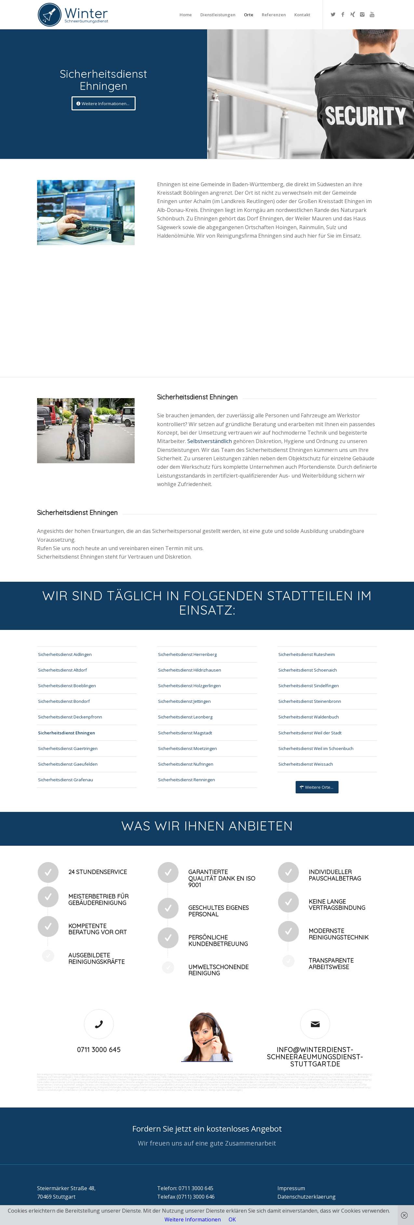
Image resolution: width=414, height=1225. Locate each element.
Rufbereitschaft (327, 1087)
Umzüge (179, 1084)
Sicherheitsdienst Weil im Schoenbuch (316, 748)
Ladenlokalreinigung (154, 1074)
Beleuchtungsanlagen (231, 1079)
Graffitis (63, 1079)
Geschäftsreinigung (99, 1074)
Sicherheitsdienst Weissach (305, 764)
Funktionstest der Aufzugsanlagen (298, 1087)
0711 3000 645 (99, 1050)
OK (232, 1219)
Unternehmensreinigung (246, 1074)
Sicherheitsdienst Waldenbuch (308, 717)
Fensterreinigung (289, 1082)
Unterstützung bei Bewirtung (353, 1087)
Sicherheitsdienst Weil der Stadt (309, 733)
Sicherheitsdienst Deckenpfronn (70, 717)
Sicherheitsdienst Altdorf (62, 670)
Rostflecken (120, 1079)
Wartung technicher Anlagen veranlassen (76, 1084)
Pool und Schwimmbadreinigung (189, 1082)
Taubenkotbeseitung (297, 1074)
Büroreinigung (44, 1074)
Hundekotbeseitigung (272, 1074)
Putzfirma (278, 1079)
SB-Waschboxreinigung (146, 1077)
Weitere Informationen (193, 1219)
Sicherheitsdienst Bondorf (64, 701)
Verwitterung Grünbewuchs (96, 1079)
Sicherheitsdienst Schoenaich (307, 670)
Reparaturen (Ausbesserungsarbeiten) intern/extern (262, 1084)
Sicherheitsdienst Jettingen (184, 701)
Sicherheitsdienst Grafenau (65, 780)
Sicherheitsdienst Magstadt (185, 733)
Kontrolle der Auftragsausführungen (100, 1090)
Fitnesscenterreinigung (312, 1082)
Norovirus (291, 1079)
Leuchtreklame (210, 1079)
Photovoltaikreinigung (334, 1079)
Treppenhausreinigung (160, 1079)
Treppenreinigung (137, 1079)
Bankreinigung (79, 1074)
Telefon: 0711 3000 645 (185, 1188)
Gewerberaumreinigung (220, 1082)
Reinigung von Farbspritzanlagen (54, 1077)
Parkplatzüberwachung (173, 1090)
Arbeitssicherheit (268, 1087)
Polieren (52, 1079)
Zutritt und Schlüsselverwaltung (343, 1082)
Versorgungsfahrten (137, 1084)
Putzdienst (266, 1079)
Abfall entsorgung (343, 1074)
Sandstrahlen (352, 1077)
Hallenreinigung (363, 1074)
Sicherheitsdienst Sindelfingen (308, 686)
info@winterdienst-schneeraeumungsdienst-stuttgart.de (315, 1057)
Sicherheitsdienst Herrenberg (187, 654)
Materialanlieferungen (111, 1084)
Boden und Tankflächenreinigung (114, 1077)
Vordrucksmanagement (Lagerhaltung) (75, 1087)
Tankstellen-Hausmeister (51, 1082)
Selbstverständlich (210, 441)
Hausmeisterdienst (245, 1082)
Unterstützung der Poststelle (333, 1084)
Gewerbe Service (196, 1074)
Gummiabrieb (336, 1077)
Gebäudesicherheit (247, 1087)
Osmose (115, 1082)
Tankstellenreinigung (84, 1077)
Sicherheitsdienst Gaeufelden (68, 764)
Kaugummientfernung (292, 1077)
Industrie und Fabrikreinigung (127, 1074)
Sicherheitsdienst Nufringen (185, 764)
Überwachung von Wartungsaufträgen (214, 1087)
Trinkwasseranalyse (321, 1074)
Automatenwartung (304, 1084)
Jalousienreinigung (268, 1082)
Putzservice (224, 1074)
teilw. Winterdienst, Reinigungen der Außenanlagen (214, 1090)
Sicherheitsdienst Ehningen (66, 733)
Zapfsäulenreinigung (225, 1077)
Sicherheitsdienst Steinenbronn (309, 701)
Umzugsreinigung (76, 1082)
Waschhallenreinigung (201, 1077)
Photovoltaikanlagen (310, 1079)
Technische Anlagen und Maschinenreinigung (146, 1082)
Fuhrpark (103, 1087)
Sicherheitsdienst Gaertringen (68, 748)
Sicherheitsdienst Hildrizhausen (189, 670)
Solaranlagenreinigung (358, 1079)
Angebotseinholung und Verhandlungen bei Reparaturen (161, 1087)
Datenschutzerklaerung (306, 1196)
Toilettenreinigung (176, 1074)
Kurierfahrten (44, 1084)
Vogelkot (74, 1079)
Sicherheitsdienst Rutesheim (306, 654)
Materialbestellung (119, 1087)
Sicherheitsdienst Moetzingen (187, 748)
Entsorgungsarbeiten (161, 1084)
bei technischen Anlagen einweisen (140, 1090)
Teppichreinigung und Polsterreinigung (258, 1077)
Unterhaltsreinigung (98, 1082)
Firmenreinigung (62, 1074)
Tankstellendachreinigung (174, 1077)
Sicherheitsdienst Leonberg (185, 717)
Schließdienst (71, 1090)
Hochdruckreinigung (316, 1077)
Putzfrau (212, 1074)
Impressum (291, 1188)
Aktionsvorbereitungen (49, 1090)
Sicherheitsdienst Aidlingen (65, 654)
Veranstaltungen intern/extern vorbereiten (208, 1084)
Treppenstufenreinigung (187, 1079)
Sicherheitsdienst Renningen (186, 780)
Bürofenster (251, 1079)
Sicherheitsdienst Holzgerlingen (189, 686)
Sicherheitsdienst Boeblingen (67, 686)
